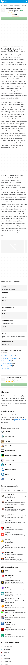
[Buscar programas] (23, 1)
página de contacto (20, 420)
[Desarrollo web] (17, 5)
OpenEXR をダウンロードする (9, 358)
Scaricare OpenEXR (6, 366)
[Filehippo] (5, 1)
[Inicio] (1, 5)
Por (12, 10)
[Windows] (5, 5)
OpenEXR (13, 8)
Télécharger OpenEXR (7, 371)
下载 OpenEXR (5, 368)
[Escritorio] (11, 5)
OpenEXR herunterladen (7, 355)
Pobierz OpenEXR (6, 360)
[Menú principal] (26, 1)
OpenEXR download (6, 363)
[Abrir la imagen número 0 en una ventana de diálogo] (12, 246)
